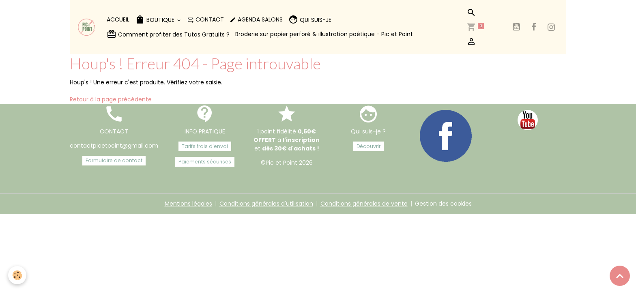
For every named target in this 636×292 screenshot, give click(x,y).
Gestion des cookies (443, 204)
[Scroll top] (620, 276)
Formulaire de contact (114, 160)
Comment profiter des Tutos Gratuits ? (168, 34)
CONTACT (205, 19)
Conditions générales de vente (364, 204)
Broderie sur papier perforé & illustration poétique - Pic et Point (324, 34)
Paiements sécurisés (204, 161)
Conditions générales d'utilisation (266, 204)
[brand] (86, 27)
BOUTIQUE (155, 19)
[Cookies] (17, 275)
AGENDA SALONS (256, 19)
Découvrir (368, 146)
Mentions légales (188, 204)
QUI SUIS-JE (309, 19)
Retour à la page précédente (111, 99)
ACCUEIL (118, 19)
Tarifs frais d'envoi (205, 146)
